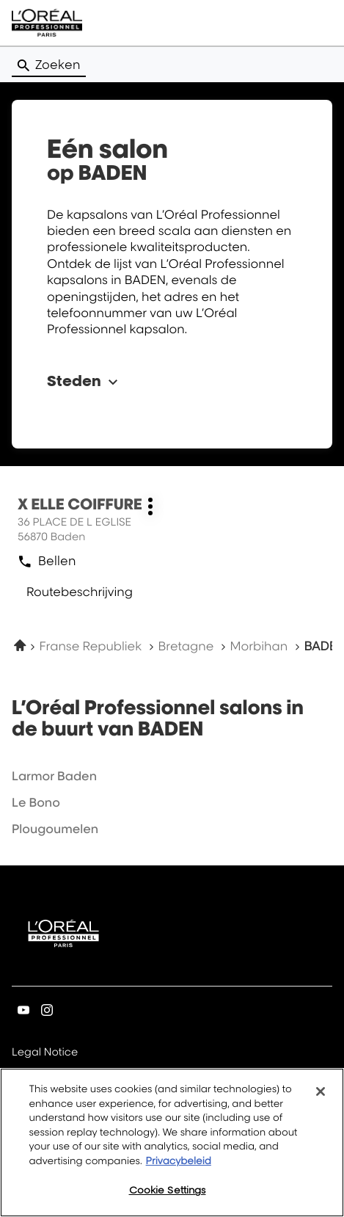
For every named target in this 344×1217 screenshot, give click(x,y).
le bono (36, 802)
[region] (172, 1142)
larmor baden (54, 776)
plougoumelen (55, 828)
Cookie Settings (167, 1190)
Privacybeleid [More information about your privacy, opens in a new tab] (178, 1161)
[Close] (320, 1091)
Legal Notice (45, 1053)
